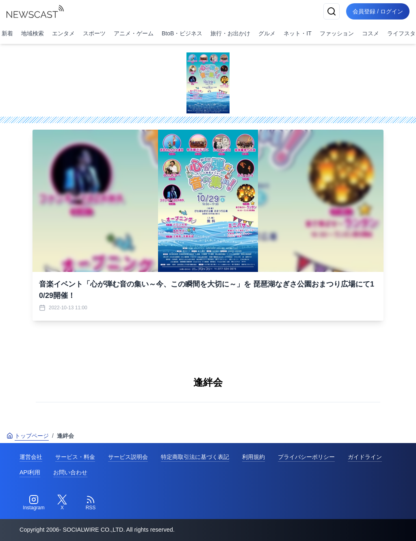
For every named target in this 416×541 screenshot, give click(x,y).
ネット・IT (297, 33)
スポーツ (94, 33)
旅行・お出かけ (230, 33)
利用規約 (253, 457)
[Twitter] (62, 503)
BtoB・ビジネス (182, 33)
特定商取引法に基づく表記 (195, 457)
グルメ (266, 33)
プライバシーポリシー (306, 457)
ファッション (337, 33)
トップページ (27, 435)
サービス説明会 (128, 457)
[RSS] (90, 503)
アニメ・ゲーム (134, 33)
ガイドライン (365, 457)
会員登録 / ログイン (378, 11)
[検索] (331, 11)
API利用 (30, 472)
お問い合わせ (70, 472)
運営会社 (31, 457)
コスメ (370, 33)
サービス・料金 (75, 457)
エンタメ (63, 33)
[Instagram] (34, 503)
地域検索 (32, 33)
